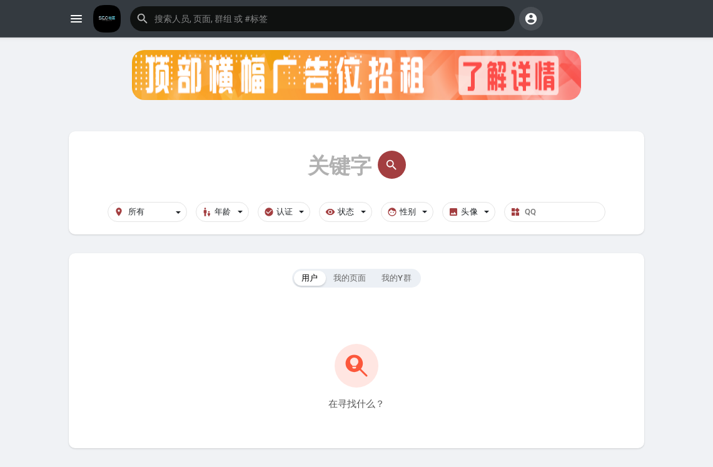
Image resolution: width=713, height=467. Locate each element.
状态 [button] (345, 212)
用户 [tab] (309, 278)
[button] (322, 18)
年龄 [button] (222, 212)
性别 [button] (407, 212)
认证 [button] (284, 212)
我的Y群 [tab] (397, 278)
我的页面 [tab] (350, 278)
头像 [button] (468, 212)
